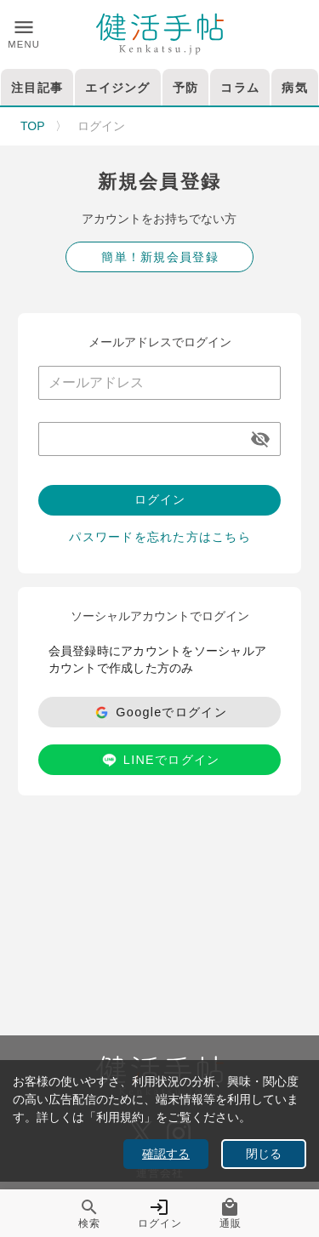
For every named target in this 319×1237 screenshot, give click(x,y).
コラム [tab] (239, 87)
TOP (32, 126)
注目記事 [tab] (37, 87)
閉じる (264, 1154)
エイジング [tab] (117, 87)
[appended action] (260, 439)
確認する (166, 1154)
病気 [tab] (295, 87)
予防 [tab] (186, 87)
